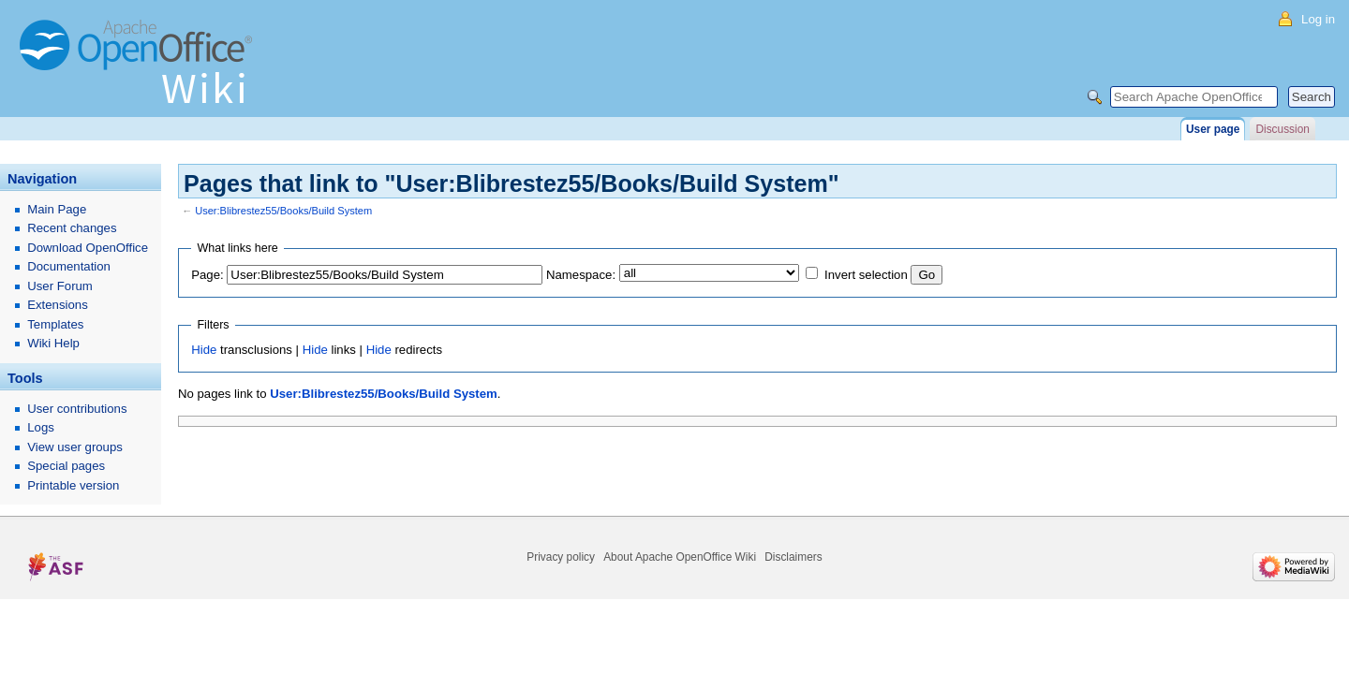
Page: (207, 275)
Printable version (73, 485)
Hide (203, 350)
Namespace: (580, 275)
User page (1212, 129)
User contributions (76, 409)
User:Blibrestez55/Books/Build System (283, 210)
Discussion (1282, 129)
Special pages (66, 466)
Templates (55, 324)
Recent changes (71, 228)
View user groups (75, 447)
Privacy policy (560, 557)
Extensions (57, 305)
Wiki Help (53, 343)
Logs (40, 427)
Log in (1318, 19)
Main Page (56, 209)
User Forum (60, 286)
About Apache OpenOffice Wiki (679, 557)
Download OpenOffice (87, 248)
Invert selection (866, 275)
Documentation (69, 266)
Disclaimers (793, 557)
